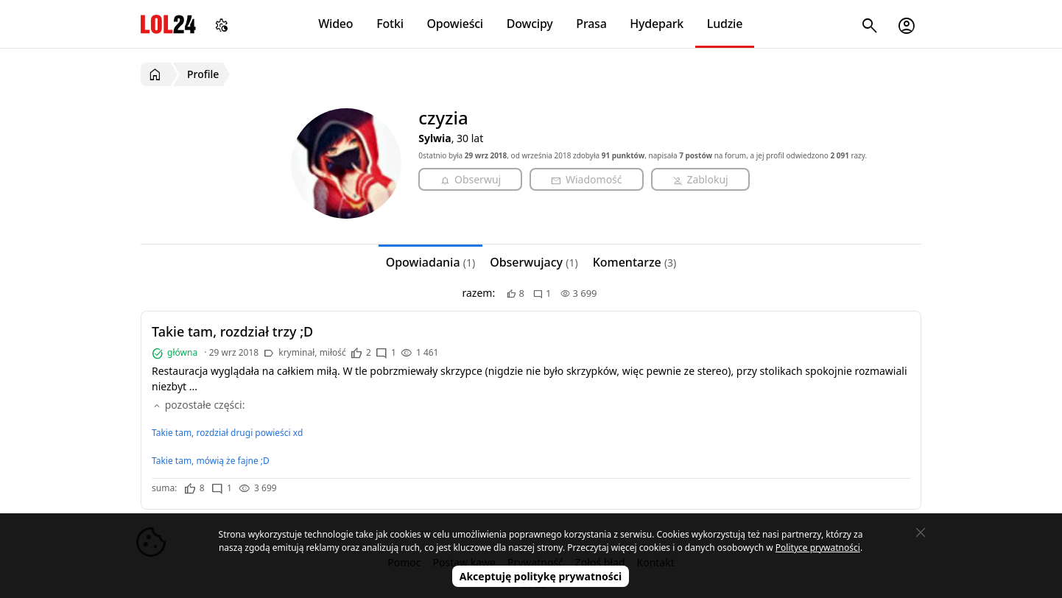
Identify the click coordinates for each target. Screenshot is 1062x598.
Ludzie (724, 23)
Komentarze (635, 262)
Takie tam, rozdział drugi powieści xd (227, 432)
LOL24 (168, 24)
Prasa (591, 23)
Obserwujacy (534, 262)
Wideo (335, 23)
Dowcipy (530, 23)
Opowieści (455, 23)
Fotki (390, 23)
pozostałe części (197, 405)
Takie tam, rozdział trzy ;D (232, 331)
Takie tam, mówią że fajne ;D (211, 460)
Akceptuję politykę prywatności (541, 576)
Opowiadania (430, 262)
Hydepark (656, 23)
